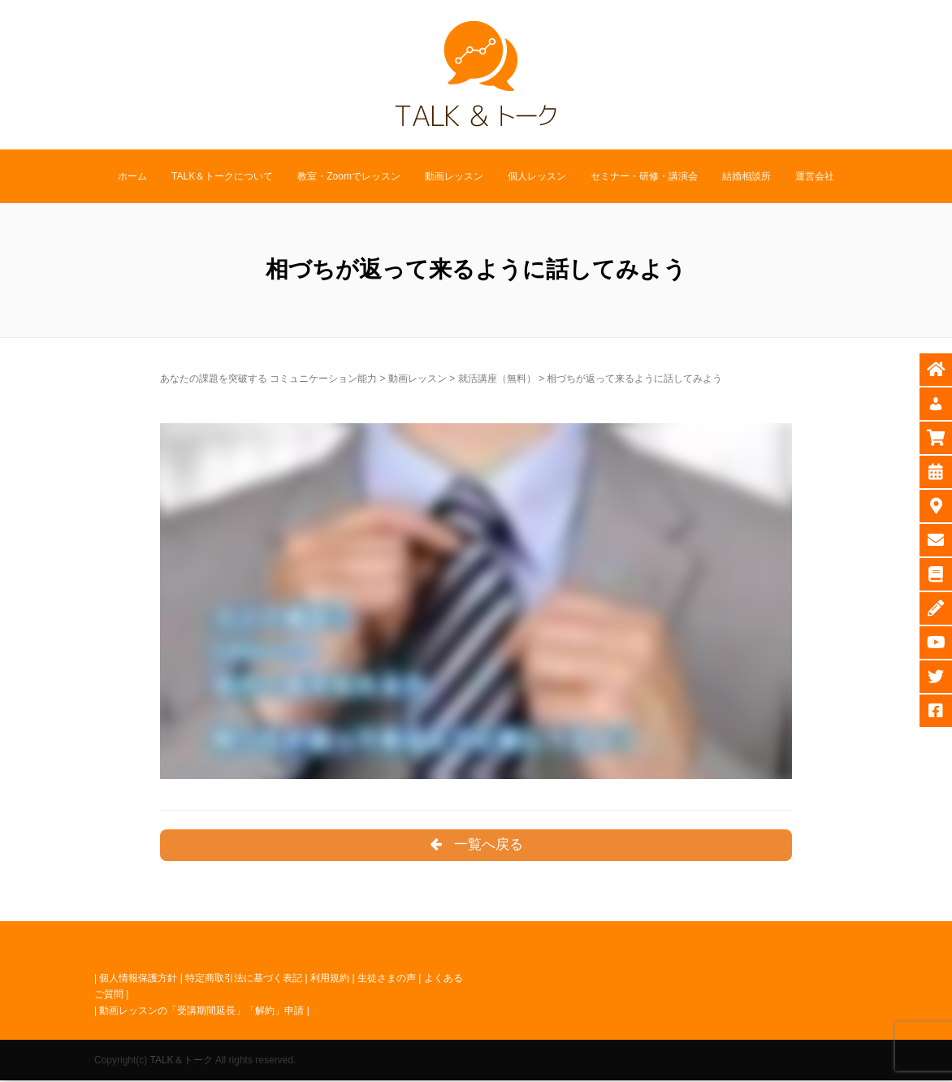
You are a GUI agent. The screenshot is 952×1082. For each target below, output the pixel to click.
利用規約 (329, 979)
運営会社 (814, 176)
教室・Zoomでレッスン (348, 176)
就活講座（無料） (497, 378)
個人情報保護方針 (138, 979)
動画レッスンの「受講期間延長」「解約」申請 (201, 1012)
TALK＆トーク (180, 1061)
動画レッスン (454, 176)
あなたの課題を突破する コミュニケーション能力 (268, 378)
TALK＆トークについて (222, 176)
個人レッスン (537, 176)
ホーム (132, 176)
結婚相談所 (746, 176)
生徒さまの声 (386, 979)
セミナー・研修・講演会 (644, 176)
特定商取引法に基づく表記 (243, 979)
